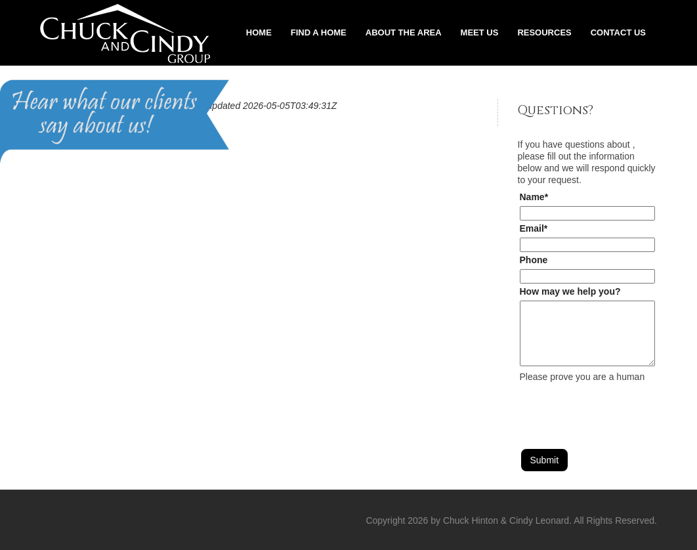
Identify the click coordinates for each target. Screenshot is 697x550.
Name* (534, 197)
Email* (534, 228)
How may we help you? (570, 291)
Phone (534, 260)
